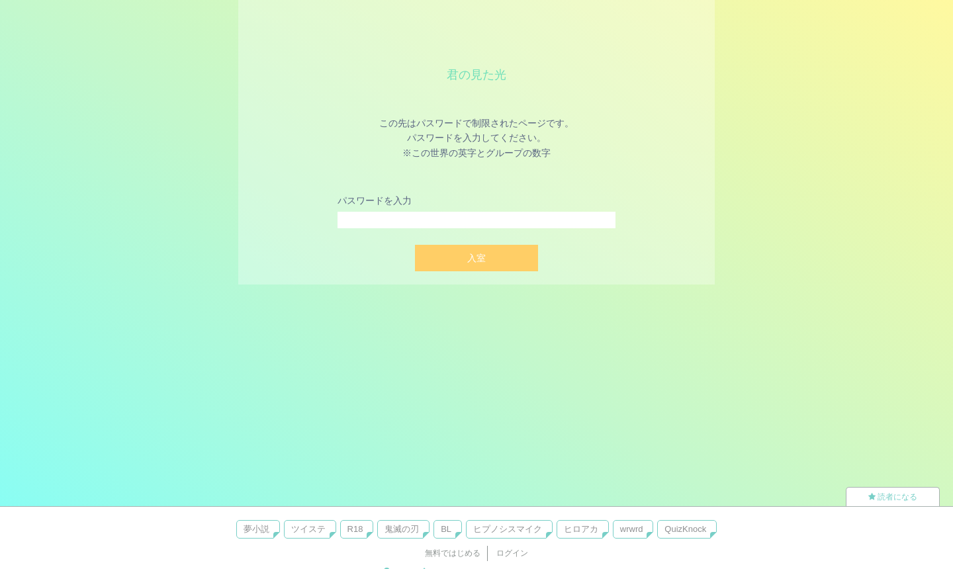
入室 (476, 258)
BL (446, 529)
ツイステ (308, 529)
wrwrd (631, 529)
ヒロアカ (581, 529)
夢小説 (256, 529)
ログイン (512, 553)
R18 (355, 529)
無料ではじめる (452, 553)
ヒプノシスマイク (507, 529)
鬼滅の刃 (402, 529)
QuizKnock (685, 529)
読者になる (892, 497)
